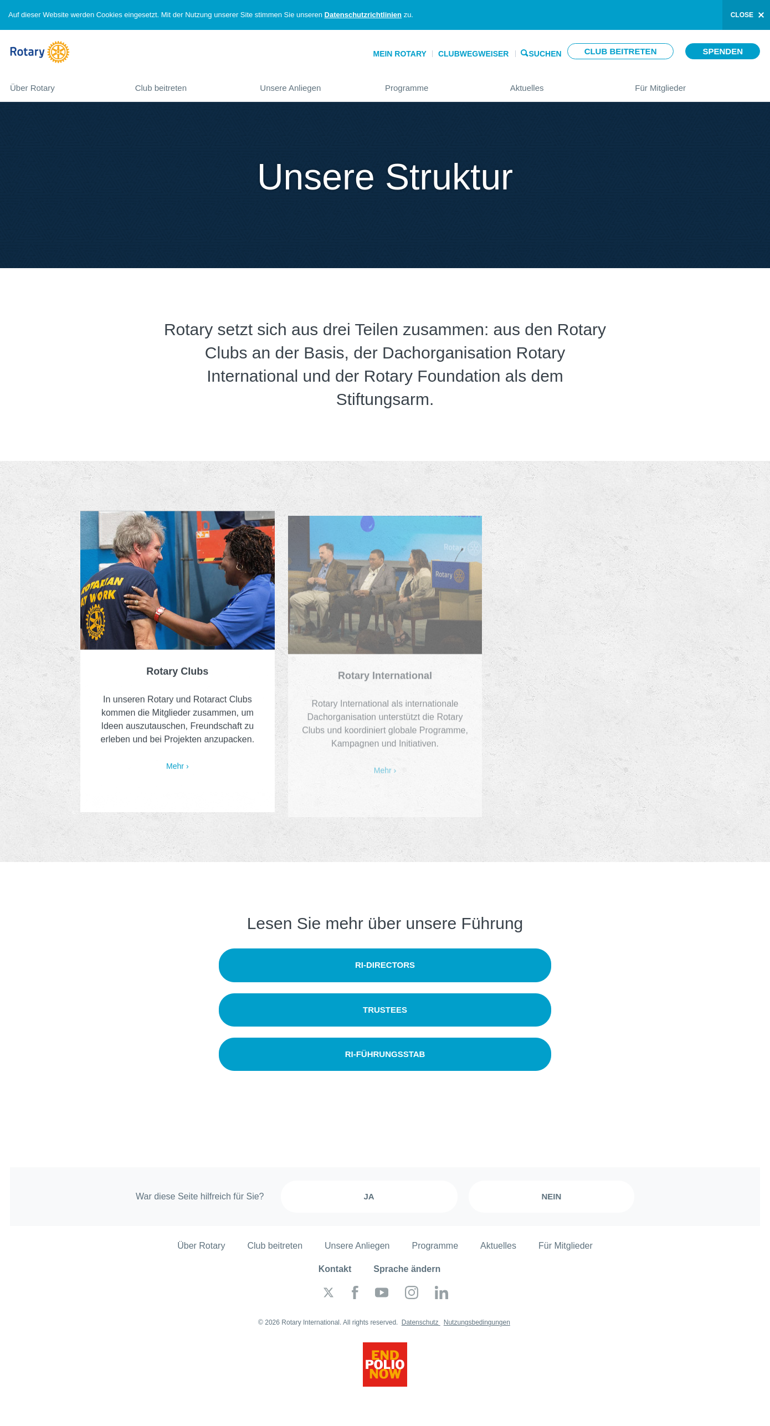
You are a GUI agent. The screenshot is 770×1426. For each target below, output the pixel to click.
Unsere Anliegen (311, 83)
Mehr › (177, 769)
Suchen (545, 53)
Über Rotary (61, 83)
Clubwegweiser (473, 53)
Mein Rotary (399, 53)
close (742, 15)
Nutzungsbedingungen (477, 1322)
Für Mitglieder (697, 83)
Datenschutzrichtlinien (363, 15)
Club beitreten (620, 51)
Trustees (385, 1009)
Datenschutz (421, 1322)
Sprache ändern (406, 1269)
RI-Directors (385, 965)
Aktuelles (561, 83)
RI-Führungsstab (385, 1054)
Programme (436, 83)
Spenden (722, 51)
